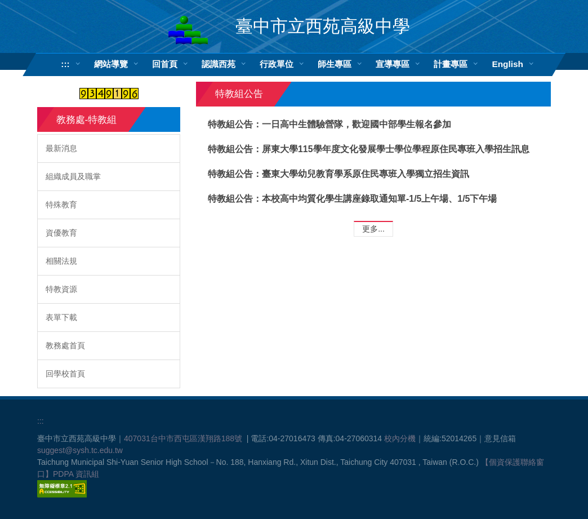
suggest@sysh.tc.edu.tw (80, 450)
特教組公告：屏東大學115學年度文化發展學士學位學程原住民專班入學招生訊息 (368, 149)
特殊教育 (61, 204)
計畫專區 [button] (450, 64)
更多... (373, 228)
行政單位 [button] (276, 64)
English (507, 64)
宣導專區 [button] (392, 64)
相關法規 (61, 260)
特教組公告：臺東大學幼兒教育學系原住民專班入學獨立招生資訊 (338, 174)
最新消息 (61, 148)
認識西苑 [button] (218, 64)
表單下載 (61, 317)
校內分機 (400, 438)
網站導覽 (111, 64)
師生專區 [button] (334, 64)
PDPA (63, 473)
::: (65, 64)
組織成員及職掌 (73, 176)
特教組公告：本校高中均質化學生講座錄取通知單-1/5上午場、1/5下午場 (352, 198)
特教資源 (61, 289)
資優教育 (61, 232)
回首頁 (164, 64)
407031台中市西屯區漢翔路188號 (183, 438)
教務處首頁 (65, 345)
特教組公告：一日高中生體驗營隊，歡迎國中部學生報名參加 (329, 124)
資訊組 (87, 473)
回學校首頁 (65, 373)
